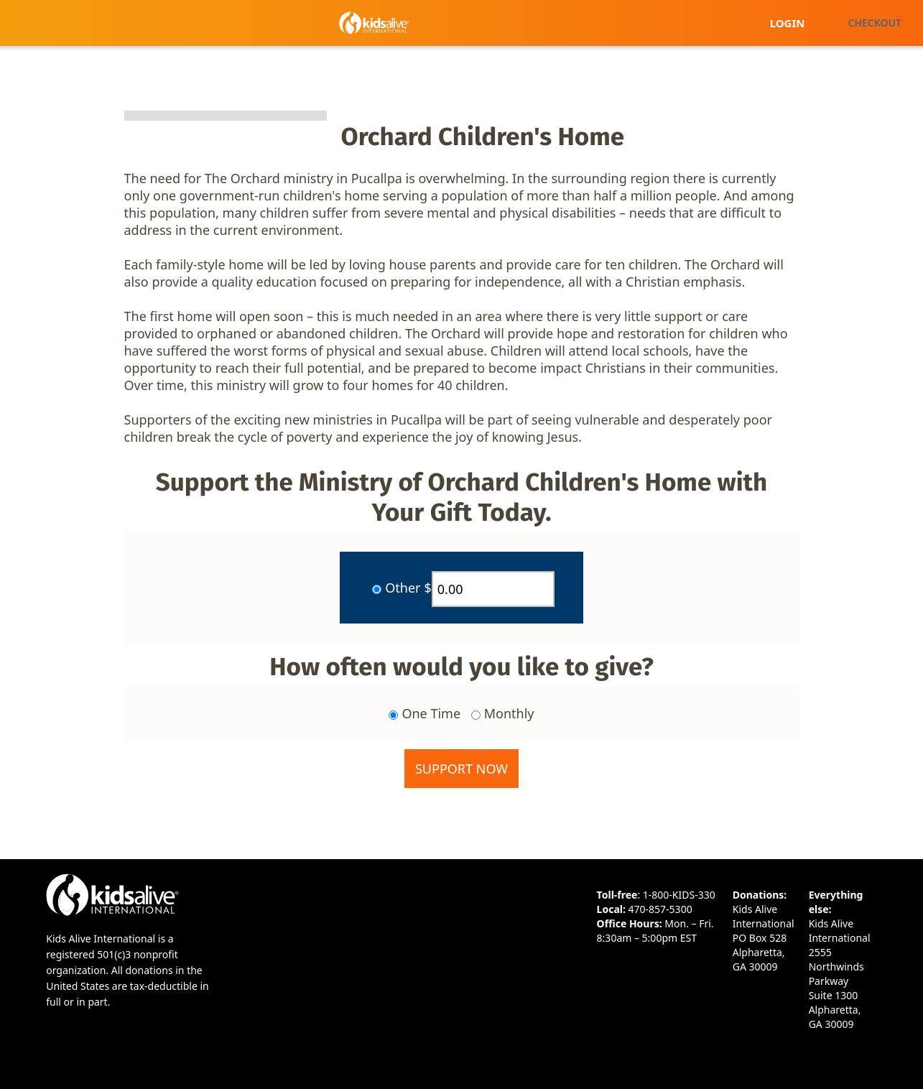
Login (787, 23)
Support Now (461, 768)
